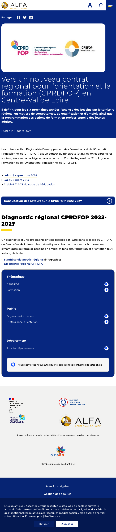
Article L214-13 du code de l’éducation (29, 184)
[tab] (58, 201)
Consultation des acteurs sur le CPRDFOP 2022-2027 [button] (43, 201)
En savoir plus (33, 516)
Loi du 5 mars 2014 (16, 180)
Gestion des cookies (57, 493)
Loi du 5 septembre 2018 (20, 175)
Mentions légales (57, 486)
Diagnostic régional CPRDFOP (24, 263)
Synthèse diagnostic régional (24, 259)
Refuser (44, 524)
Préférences (52, 516)
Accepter (67, 524)
